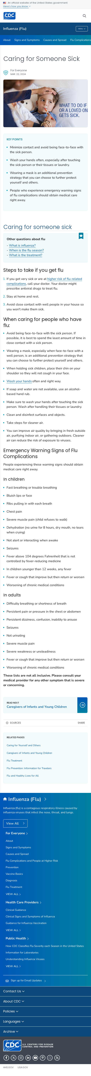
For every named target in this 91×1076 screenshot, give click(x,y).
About (6, 40)
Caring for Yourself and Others (24, 745)
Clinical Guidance (16, 910)
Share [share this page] (81, 722)
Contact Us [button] (14, 991)
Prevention (12, 867)
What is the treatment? (25, 255)
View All (12, 823)
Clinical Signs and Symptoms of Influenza (30, 916)
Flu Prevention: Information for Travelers (29, 768)
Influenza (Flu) (15, 28)
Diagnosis (11, 880)
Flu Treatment (14, 760)
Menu (82, 28)
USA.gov (23, 1067)
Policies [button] (11, 1011)
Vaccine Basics (14, 874)
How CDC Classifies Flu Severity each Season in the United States (45, 946)
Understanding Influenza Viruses (25, 959)
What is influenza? (22, 245)
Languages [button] (13, 1021)
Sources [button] (15, 722)
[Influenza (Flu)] (45, 799)
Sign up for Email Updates (26, 980)
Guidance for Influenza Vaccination (26, 923)
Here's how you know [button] (17, 6)
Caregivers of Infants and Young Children (29, 753)
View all (13, 894)
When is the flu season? (26, 250)
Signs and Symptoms (27, 40)
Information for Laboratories (22, 952)
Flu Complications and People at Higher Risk (32, 861)
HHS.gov (8, 1067)
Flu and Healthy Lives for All (23, 775)
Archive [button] (11, 1031)
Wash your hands (19, 381)
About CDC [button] (13, 1001)
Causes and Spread (54, 40)
